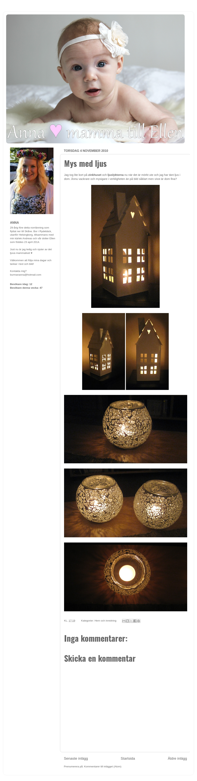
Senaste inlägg (76, 758)
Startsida (128, 758)
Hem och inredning (105, 620)
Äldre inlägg (177, 758)
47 (41, 287)
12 (30, 284)
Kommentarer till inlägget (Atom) (102, 766)
